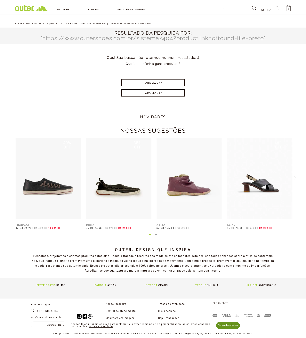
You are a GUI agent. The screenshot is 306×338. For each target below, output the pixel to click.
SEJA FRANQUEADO (132, 9)
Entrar (270, 9)
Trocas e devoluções (171, 304)
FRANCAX (22, 224)
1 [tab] (150, 237)
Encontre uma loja (62, 325)
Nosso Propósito (116, 304)
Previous (11, 178)
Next (295, 178)
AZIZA (161, 224)
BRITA (90, 224)
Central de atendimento (121, 311)
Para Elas (151, 92)
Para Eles (151, 82)
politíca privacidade (100, 326)
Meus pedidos (167, 311)
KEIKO (231, 224)
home (18, 23)
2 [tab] (156, 237)
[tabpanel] (47, 186)
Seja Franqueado (168, 318)
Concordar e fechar (228, 325)
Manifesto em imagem (120, 318)
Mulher (63, 9)
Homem (93, 9)
